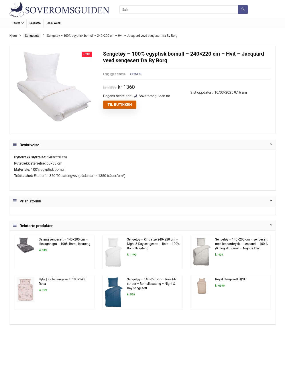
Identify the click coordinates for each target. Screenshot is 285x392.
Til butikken (120, 104)
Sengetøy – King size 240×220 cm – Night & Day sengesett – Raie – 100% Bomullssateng (153, 244)
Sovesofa (35, 23)
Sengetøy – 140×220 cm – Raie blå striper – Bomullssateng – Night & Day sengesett (152, 284)
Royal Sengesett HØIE (230, 279)
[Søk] (243, 9)
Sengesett (32, 35)
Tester (16, 23)
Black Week (54, 23)
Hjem (13, 35)
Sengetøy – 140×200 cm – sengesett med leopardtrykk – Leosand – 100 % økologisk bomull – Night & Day (241, 244)
